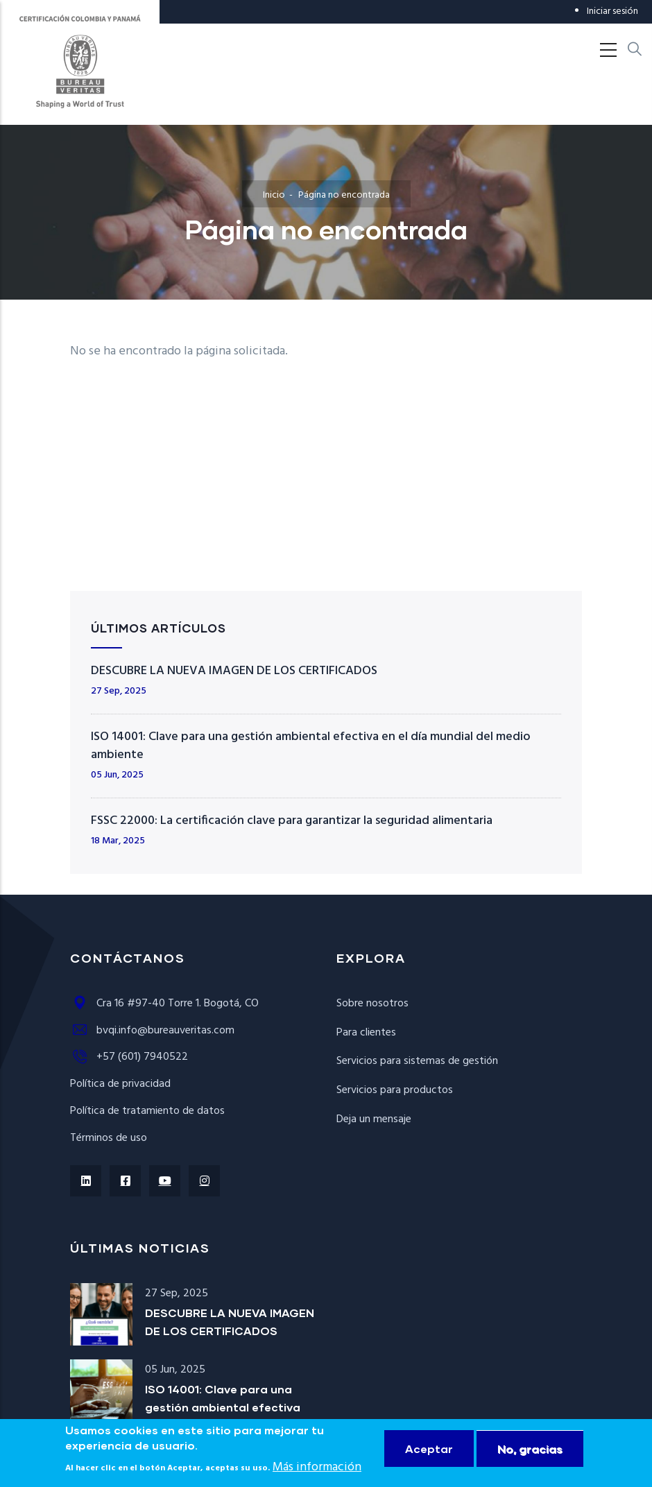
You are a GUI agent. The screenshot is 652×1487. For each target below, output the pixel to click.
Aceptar (429, 1448)
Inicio (274, 195)
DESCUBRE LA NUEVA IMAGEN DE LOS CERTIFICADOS (234, 671)
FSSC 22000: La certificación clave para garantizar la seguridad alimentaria (291, 821)
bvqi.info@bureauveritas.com (152, 1031)
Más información (317, 1467)
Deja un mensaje (373, 1119)
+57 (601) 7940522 (129, 1057)
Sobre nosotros (372, 1004)
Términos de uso (108, 1138)
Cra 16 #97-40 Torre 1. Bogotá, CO (164, 1004)
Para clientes (366, 1033)
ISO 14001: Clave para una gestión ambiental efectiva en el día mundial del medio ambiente (311, 746)
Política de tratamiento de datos (147, 1111)
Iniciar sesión (612, 11)
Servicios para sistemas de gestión (417, 1061)
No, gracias (530, 1448)
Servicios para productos (394, 1090)
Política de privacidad (120, 1084)
